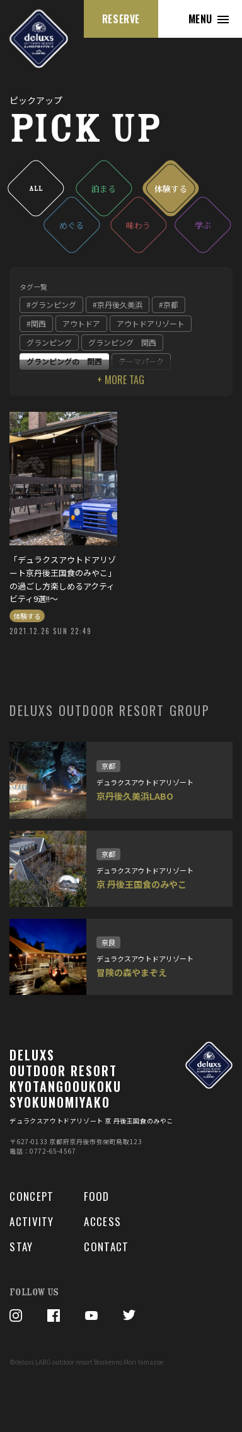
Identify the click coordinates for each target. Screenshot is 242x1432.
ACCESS (102, 1222)
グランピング (49, 342)
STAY (21, 1247)
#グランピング (51, 304)
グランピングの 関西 (64, 361)
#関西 (36, 323)
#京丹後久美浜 (117, 304)
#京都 (168, 304)
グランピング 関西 (122, 342)
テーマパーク (141, 361)
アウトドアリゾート (151, 323)
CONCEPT (31, 1197)
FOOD (96, 1197)
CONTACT (106, 1247)
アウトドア (81, 323)
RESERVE (121, 18)
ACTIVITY (31, 1222)
